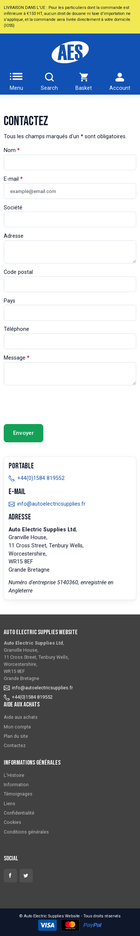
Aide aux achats (21, 717)
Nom (10, 150)
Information (16, 784)
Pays (9, 301)
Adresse (14, 236)
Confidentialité (19, 813)
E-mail (11, 179)
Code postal (18, 272)
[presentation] (60, 404)
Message (14, 358)
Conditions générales (26, 832)
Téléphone (16, 329)
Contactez (15, 745)
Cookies (12, 822)
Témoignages (18, 794)
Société (13, 208)
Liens (9, 803)
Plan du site (16, 736)
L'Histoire (14, 775)
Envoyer (23, 433)
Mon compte (17, 727)
